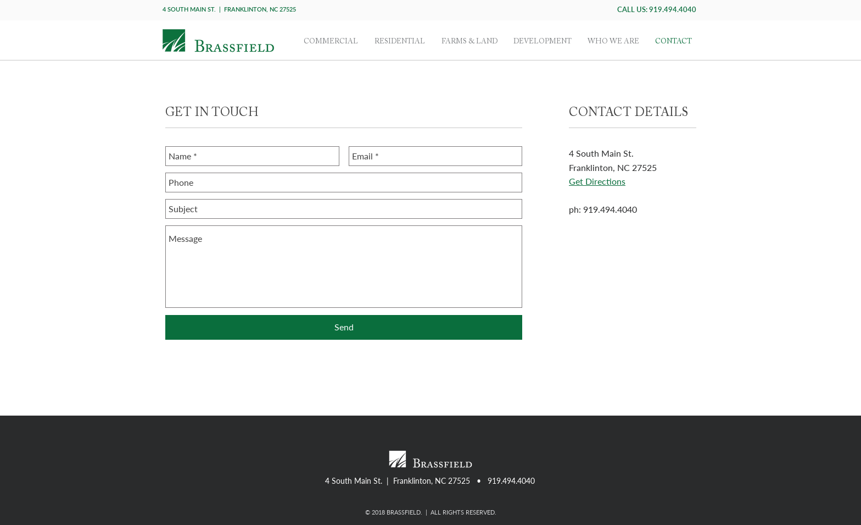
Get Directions (597, 181)
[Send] (343, 327)
